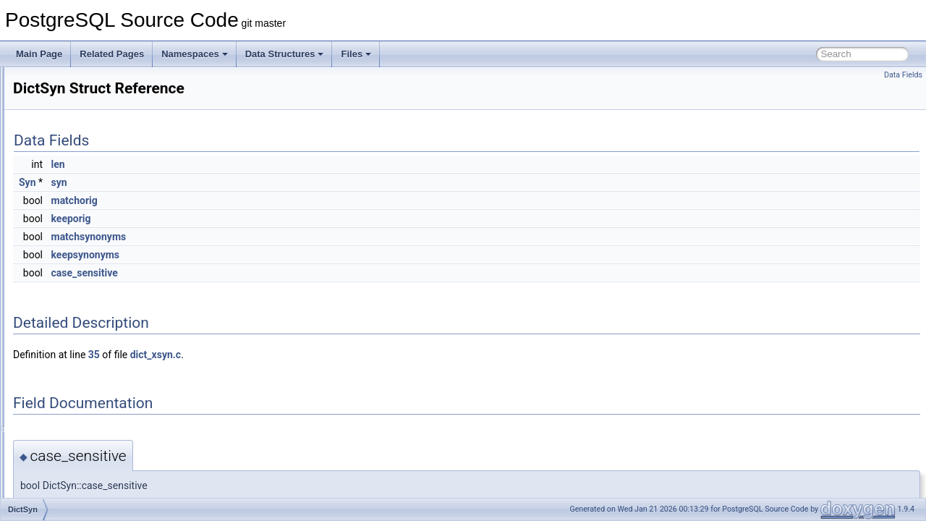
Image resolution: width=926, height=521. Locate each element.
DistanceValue (75, 464)
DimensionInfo (75, 337)
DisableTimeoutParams (92, 417)
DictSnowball (73, 258)
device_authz (73, 178)
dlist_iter (64, 496)
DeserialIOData (77, 162)
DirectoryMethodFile (86, 385)
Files (356, 53)
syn (240, 182)
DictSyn (62, 289)
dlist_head (68, 480)
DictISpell (66, 226)
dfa (54, 194)
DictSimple (68, 242)
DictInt (60, 210)
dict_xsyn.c (336, 354)
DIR (55, 353)
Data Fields (903, 75)
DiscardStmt (71, 449)
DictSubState (73, 273)
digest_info (69, 321)
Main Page (39, 53)
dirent (58, 401)
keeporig (252, 218)
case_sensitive (265, 273)
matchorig (255, 200)
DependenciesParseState (97, 82)
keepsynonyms (266, 254)
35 (275, 354)
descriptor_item (77, 146)
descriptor (67, 130)
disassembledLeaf (83, 433)
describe (64, 114)
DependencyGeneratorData (101, 98)
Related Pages (112, 53)
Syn (208, 182)
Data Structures (284, 53)
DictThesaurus (75, 305)
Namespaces (194, 53)
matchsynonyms (269, 236)
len (239, 164)
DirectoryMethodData (88, 369)
